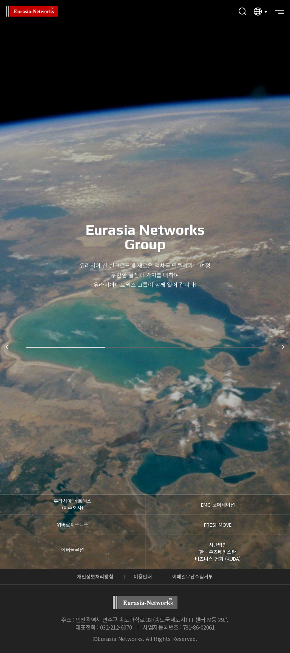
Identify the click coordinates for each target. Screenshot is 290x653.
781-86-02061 (199, 627)
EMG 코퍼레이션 (218, 504)
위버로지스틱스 (72, 524)
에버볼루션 (72, 549)
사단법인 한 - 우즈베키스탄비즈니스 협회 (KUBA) (218, 551)
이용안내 (143, 576)
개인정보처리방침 (95, 576)
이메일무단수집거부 (192, 576)
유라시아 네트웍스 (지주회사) (72, 504)
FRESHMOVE (217, 524)
